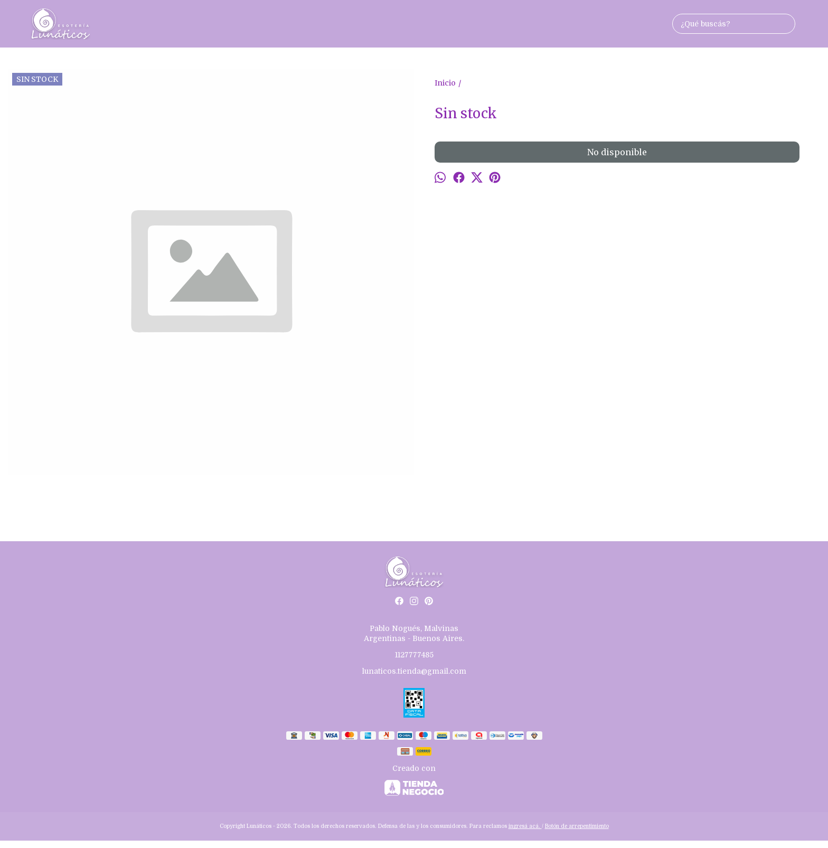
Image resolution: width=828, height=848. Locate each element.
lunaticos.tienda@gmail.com (414, 671)
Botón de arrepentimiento (577, 826)
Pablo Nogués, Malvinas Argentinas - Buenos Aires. (414, 633)
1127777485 (414, 655)
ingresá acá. (525, 826)
